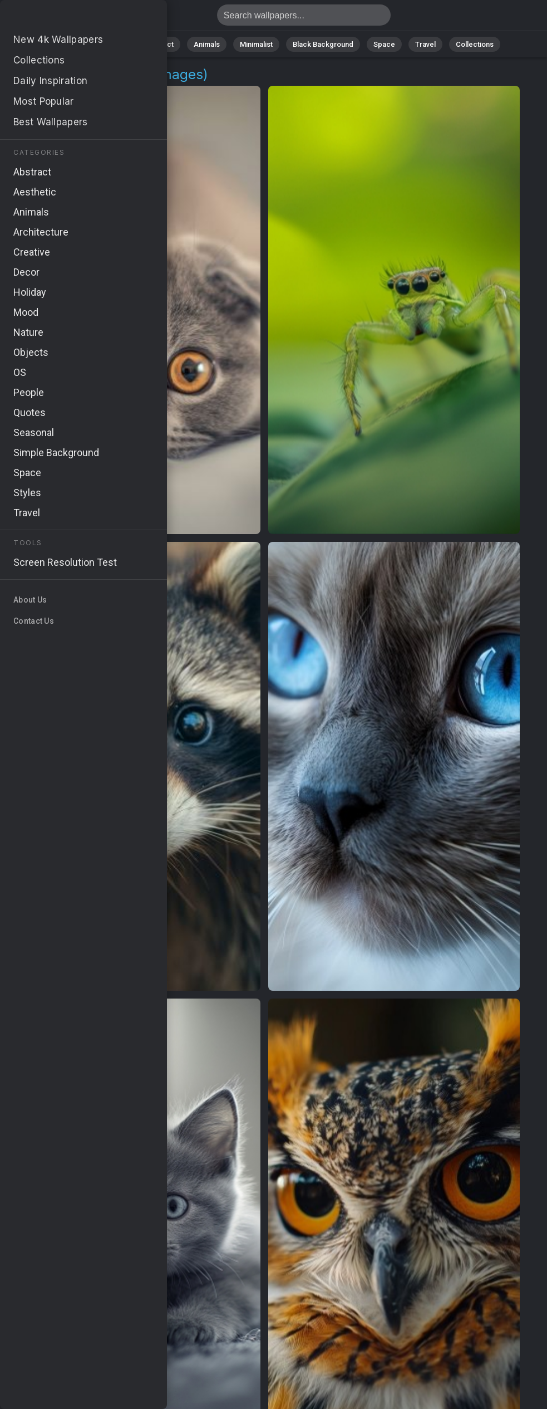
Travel (425, 44)
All (78, 44)
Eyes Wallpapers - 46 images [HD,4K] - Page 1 (66, 18)
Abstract (159, 44)
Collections (475, 44)
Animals (207, 44)
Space (384, 44)
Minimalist (256, 44)
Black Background (323, 44)
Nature (113, 44)
